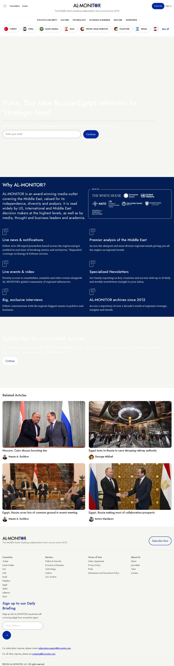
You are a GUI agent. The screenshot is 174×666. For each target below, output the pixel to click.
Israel (4, 576)
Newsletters (15, 6)
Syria (4, 596)
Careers (134, 573)
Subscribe (158, 6)
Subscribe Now (160, 541)
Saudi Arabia (8, 565)
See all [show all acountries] (165, 28)
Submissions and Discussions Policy (103, 573)
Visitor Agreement (96, 561)
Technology (79, 20)
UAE (4, 573)
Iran (4, 569)
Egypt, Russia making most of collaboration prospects (122, 513)
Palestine (6, 580)
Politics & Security (47, 20)
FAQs (90, 569)
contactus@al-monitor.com (43, 653)
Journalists (135, 565)
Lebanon (6, 592)
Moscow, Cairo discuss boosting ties (24, 451)
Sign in (169, 6)
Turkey (5, 561)
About (133, 561)
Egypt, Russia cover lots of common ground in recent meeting (39, 513)
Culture (65, 20)
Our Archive (50, 576)
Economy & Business (99, 20)
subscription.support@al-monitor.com (55, 648)
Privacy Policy (94, 565)
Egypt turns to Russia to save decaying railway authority (123, 451)
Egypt (4, 584)
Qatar (5, 588)
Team (133, 569)
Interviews (131, 20)
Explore (118, 20)
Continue (10, 361)
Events (25, 6)
